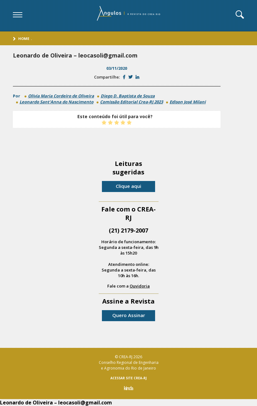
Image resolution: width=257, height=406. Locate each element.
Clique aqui (128, 186)
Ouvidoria (140, 286)
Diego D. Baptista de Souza (128, 96)
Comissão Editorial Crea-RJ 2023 (131, 102)
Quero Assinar (128, 315)
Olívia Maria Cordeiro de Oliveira (61, 96)
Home (23, 38)
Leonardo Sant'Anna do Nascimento (56, 102)
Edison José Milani (188, 102)
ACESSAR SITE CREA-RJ (128, 378)
